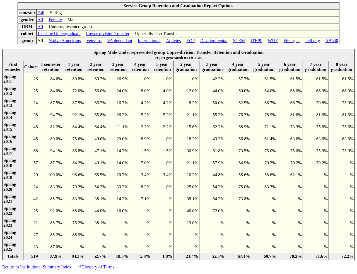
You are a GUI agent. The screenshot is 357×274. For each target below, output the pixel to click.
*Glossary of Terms (96, 267)
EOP (190, 40)
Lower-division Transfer (107, 33)
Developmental (214, 40)
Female (55, 19)
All (40, 19)
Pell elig (312, 40)
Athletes (173, 40)
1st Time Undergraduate (58, 33)
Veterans (94, 40)
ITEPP (256, 40)
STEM (239, 40)
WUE (273, 40)
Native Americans (65, 40)
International (149, 40)
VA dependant (119, 40)
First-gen (291, 40)
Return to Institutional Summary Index (37, 267)
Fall (40, 12)
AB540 (331, 40)
